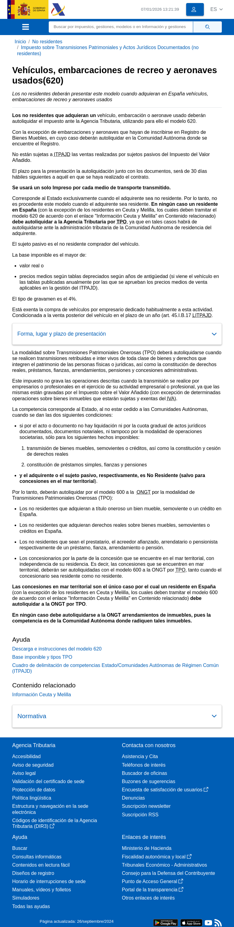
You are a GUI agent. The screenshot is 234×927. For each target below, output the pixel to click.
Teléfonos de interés (143, 765)
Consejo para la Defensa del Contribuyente (168, 873)
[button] (216, 9)
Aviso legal (24, 773)
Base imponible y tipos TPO (42, 657)
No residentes (47, 41)
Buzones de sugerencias (148, 781)
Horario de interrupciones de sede (49, 881)
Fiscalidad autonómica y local (157, 856)
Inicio (20, 41)
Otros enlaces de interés (148, 897)
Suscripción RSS (140, 814)
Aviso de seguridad (33, 765)
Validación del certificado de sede (48, 781)
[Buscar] (121, 27)
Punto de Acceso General (152, 881)
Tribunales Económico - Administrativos (164, 865)
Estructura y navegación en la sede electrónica (50, 809)
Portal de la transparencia (152, 889)
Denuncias (133, 797)
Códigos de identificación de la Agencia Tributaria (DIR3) (54, 823)
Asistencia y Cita (140, 756)
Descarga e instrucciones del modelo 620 (57, 648)
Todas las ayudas (31, 906)
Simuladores (25, 897)
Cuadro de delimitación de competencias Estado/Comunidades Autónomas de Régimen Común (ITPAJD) (115, 668)
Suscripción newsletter (146, 806)
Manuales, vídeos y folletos (41, 889)
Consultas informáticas (37, 856)
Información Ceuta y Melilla (41, 694)
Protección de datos (33, 789)
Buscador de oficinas (144, 773)
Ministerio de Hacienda (147, 848)
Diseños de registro (33, 873)
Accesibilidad (26, 756)
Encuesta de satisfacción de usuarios (165, 789)
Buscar (19, 848)
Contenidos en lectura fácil (41, 865)
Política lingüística (31, 797)
